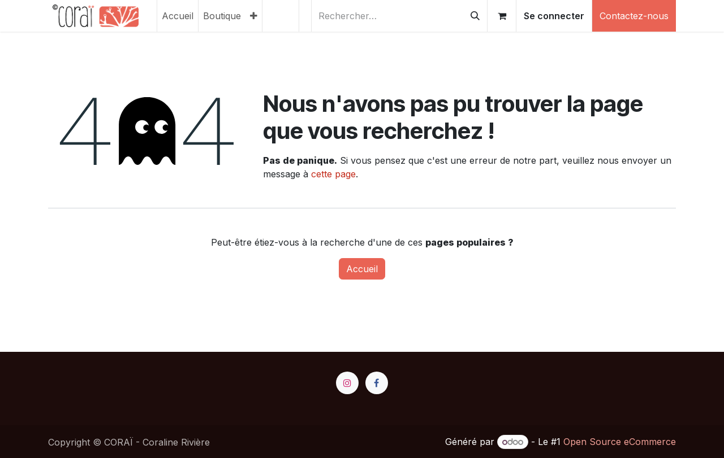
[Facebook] (376, 383)
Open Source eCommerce (619, 441)
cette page (333, 174)
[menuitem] (177, 16)
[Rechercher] (475, 16)
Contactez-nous (634, 15)
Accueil (362, 268)
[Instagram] (347, 383)
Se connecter (554, 15)
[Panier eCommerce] (502, 16)
